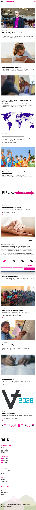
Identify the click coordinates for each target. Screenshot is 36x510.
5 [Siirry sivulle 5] (9, 425)
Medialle (3, 494)
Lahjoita (3, 479)
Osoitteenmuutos (5, 471)
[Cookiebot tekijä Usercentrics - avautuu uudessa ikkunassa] (27, 240)
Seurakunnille (4, 492)
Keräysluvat (4, 504)
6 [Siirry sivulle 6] (12, 425)
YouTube (5, 462)
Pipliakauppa (5, 490)
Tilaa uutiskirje (4, 481)
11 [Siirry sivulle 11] (28, 425)
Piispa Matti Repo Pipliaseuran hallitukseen (14, 33)
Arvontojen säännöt (26, 504)
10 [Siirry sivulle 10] (25, 425)
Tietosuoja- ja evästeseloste (14, 504)
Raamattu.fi (4, 489)
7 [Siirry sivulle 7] (15, 425)
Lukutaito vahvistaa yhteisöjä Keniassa (12, 310)
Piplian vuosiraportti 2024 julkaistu (11, 207)
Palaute (3, 473)
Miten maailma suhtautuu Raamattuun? (13, 136)
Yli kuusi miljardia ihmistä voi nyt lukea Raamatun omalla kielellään (16, 172)
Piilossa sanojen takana (8, 413)
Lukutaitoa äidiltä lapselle (9, 345)
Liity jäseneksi (4, 483)
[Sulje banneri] (34, 240)
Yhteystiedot (4, 468)
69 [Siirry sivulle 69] (33, 425)
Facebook (5, 458)
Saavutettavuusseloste (6, 506)
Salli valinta (18, 268)
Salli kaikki (29, 268)
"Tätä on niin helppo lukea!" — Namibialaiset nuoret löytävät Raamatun (16, 100)
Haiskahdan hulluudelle (8, 379)
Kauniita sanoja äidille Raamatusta (11, 67)
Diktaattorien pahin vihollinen (10, 276)
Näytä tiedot (30, 265)
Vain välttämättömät (7, 268)
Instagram (5, 460)
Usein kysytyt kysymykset (7, 470)
